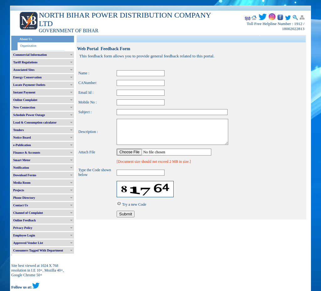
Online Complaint (25, 100)
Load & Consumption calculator (35, 122)
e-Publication (22, 145)
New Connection (24, 107)
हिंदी (247, 19)
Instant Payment (24, 92)
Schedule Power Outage (29, 115)
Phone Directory (24, 197)
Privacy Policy (22, 228)
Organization (28, 45)
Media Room (21, 182)
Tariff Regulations (25, 62)
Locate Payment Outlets (29, 85)
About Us (25, 39)
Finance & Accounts (26, 152)
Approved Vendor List (28, 243)
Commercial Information (30, 54)
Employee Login (24, 235)
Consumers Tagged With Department (38, 250)
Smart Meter (21, 160)
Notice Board (22, 137)
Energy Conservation (27, 77)
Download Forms (24, 175)
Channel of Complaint (28, 212)
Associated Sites (23, 69)
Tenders (18, 130)
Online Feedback (24, 220)
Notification (21, 167)
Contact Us (20, 205)
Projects (18, 190)
